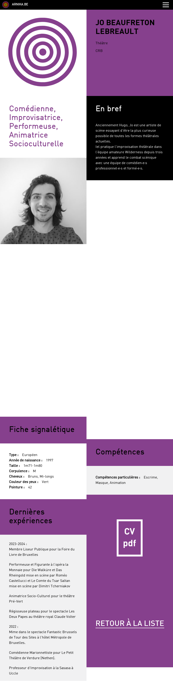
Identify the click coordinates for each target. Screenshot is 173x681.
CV (129, 538)
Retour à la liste (130, 624)
